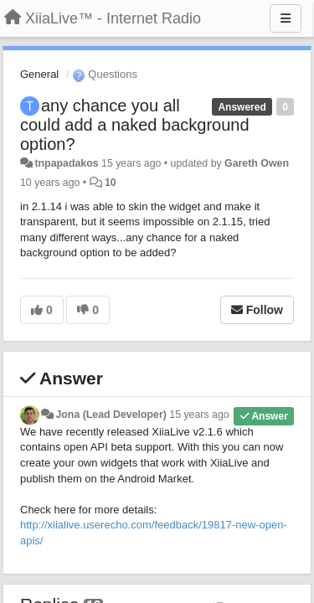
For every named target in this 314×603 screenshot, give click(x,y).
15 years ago (199, 414)
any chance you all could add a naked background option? (135, 124)
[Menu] (285, 18)
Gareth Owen (256, 163)
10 (110, 182)
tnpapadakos (66, 163)
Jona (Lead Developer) (110, 414)
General (39, 74)
